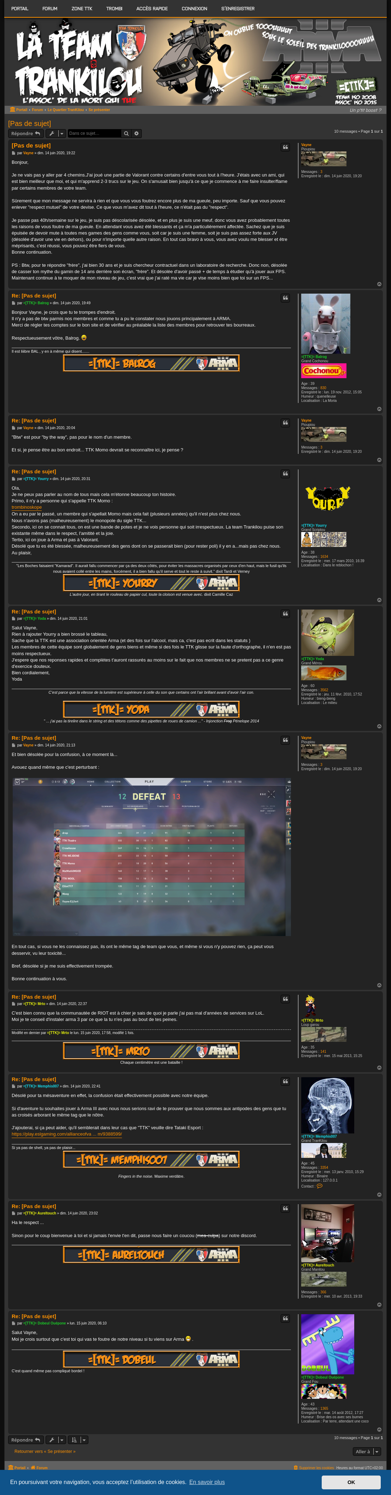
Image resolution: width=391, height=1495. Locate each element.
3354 (324, 1168)
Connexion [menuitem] (194, 8)
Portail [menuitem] (19, 8)
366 (323, 1292)
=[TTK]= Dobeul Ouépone (322, 1377)
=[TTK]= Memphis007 (319, 1136)
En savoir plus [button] (207, 1482)
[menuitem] (49, 8)
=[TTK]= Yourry (314, 525)
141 (323, 1052)
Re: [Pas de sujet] (34, 296)
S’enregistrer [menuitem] (238, 8)
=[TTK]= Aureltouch (317, 1265)
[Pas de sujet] (29, 123)
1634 (324, 557)
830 (323, 388)
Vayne (306, 145)
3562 (324, 690)
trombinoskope (27, 507)
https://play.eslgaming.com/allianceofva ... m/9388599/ (67, 1134)
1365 (324, 1408)
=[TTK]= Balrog (314, 357)
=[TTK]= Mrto (312, 1020)
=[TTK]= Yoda (312, 659)
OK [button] (351, 1482)
